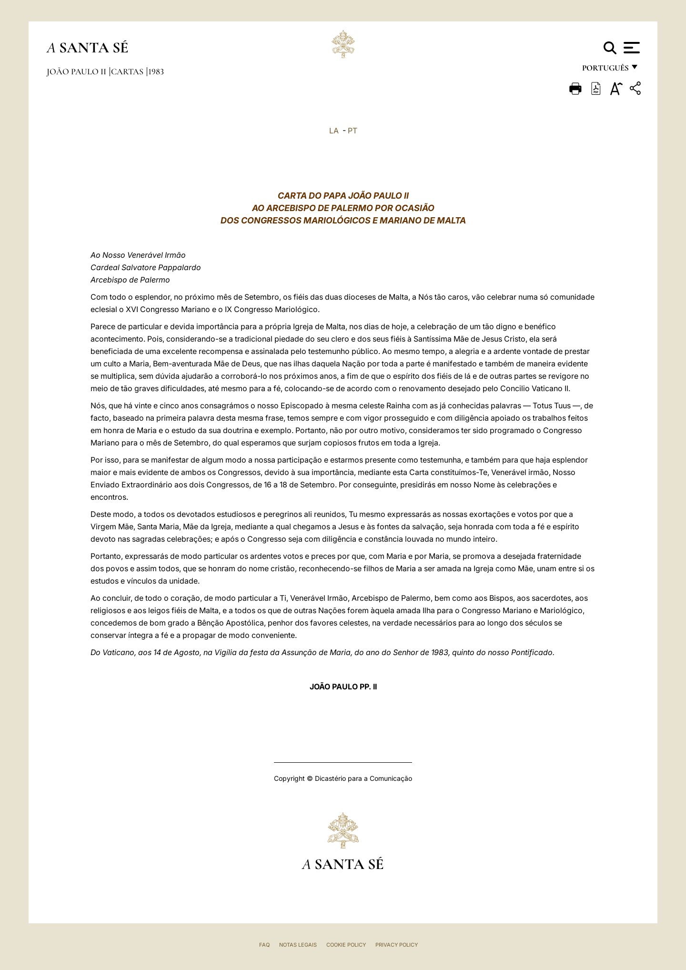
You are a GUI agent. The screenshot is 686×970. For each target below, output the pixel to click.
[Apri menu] (630, 48)
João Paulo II (77, 71)
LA (334, 130)
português (605, 70)
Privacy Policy (396, 944)
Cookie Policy (346, 944)
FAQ (264, 944)
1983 (156, 71)
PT (352, 130)
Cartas (128, 71)
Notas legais (298, 944)
